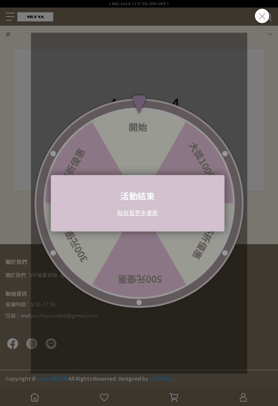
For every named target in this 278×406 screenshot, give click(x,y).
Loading (139, 203)
